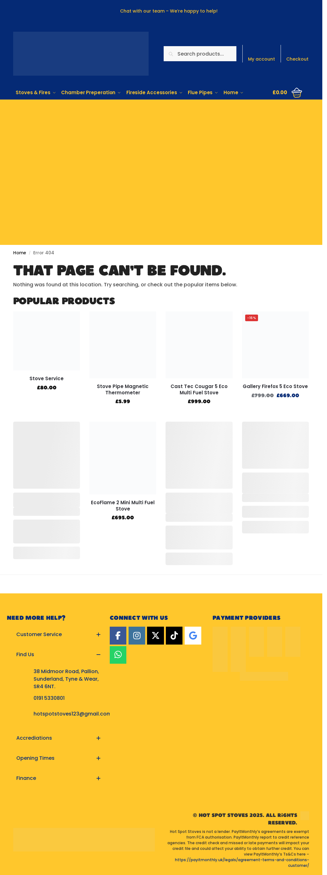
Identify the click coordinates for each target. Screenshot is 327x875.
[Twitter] (155, 635)
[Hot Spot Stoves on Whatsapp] (118, 655)
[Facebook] (118, 635)
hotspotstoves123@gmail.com (73, 713)
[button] (287, 92)
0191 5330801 (49, 698)
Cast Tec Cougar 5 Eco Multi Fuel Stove (199, 389)
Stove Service (46, 378)
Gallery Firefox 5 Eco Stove (275, 386)
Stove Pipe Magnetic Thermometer (123, 389)
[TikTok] (174, 635)
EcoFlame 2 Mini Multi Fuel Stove (123, 506)
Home (19, 253)
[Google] (193, 635)
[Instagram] (137, 635)
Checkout (297, 59)
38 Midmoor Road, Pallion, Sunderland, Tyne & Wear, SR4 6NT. (66, 679)
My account (261, 59)
